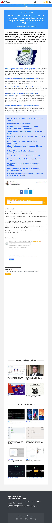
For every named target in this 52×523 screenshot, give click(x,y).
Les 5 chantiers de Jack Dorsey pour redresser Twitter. (20, 86)
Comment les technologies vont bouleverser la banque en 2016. (22, 78)
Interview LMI (46, 4)
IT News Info (28, 505)
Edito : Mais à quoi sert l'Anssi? (14, 395)
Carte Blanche (17, 4)
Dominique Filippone (15, 183)
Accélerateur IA (26, 4)
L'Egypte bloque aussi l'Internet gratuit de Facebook (23, 165)
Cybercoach (34, 4)
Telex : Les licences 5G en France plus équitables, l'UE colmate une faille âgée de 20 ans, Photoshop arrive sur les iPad (26, 217)
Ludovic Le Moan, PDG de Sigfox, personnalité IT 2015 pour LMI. (22, 68)
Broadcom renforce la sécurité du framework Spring (15, 423)
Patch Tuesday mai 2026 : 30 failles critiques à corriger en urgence (15, 378)
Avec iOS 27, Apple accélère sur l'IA (34, 423)
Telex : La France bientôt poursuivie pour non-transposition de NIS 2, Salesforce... (15, 442)
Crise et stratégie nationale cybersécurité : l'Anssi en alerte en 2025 (34, 378)
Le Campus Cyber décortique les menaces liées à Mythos (33, 396)
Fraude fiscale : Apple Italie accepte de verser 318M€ (24, 160)
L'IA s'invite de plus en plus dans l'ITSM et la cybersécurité (34, 479)
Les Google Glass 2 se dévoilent (19, 123)
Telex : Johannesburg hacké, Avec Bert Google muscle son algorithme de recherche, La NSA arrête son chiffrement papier (24, 222)
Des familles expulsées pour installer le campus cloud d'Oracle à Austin (25, 174)
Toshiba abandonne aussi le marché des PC (23, 156)
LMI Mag (26, 6)
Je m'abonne (8, 273)
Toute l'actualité (23, 12)
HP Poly (11, 4)
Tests (40, 4)
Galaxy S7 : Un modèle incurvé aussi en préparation (21, 152)
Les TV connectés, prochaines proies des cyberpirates (22, 142)
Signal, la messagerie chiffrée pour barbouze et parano (25, 132)
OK (44, 202)
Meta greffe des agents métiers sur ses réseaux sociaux (35, 461)
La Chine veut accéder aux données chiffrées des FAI (26, 137)
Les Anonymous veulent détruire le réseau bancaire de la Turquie (23, 169)
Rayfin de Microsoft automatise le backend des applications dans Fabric (34, 442)
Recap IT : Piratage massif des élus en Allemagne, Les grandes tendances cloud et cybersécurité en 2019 (25, 231)
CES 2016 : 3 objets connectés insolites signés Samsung (25, 119)
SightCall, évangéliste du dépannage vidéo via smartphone (24, 147)
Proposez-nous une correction (41, 182)
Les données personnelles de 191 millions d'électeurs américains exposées (22, 127)
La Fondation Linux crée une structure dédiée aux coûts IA (16, 479)
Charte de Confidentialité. (22, 247)
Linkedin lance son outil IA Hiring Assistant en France (15, 461)
